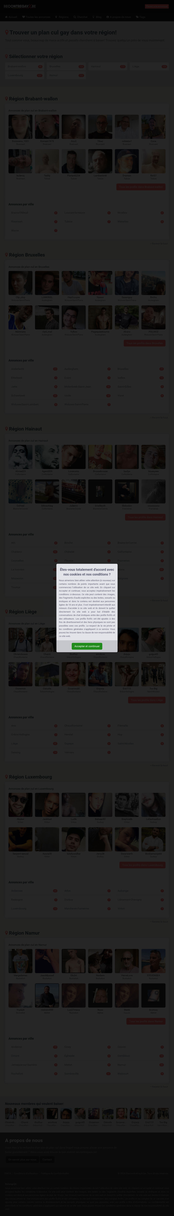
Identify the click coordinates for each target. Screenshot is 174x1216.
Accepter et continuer (87, 646)
